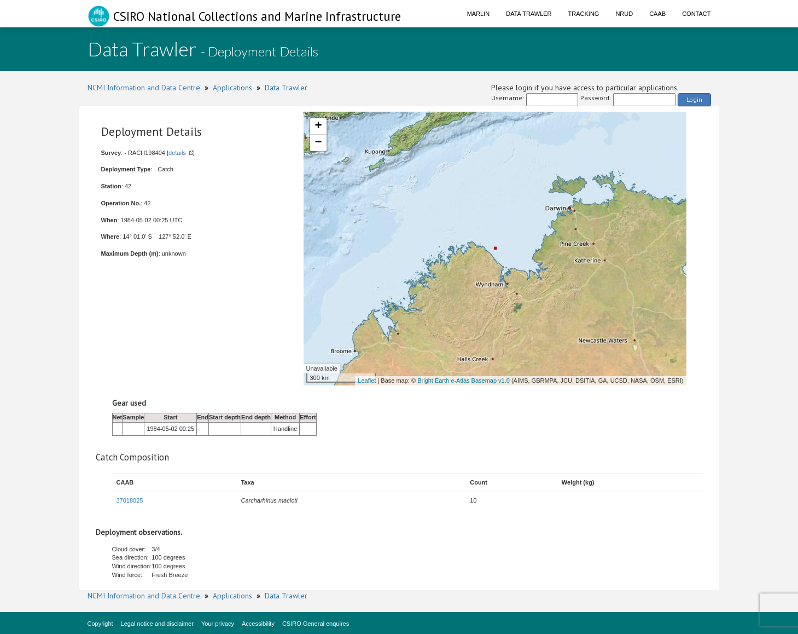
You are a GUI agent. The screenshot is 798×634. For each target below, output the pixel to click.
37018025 (130, 500)
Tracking (583, 13)
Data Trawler (528, 13)
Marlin (478, 13)
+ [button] (318, 126)
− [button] (318, 143)
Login (694, 99)
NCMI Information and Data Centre (144, 88)
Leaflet (367, 380)
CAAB (657, 13)
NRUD (624, 13)
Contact (696, 13)
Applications (232, 88)
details (177, 152)
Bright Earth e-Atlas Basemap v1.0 (463, 380)
